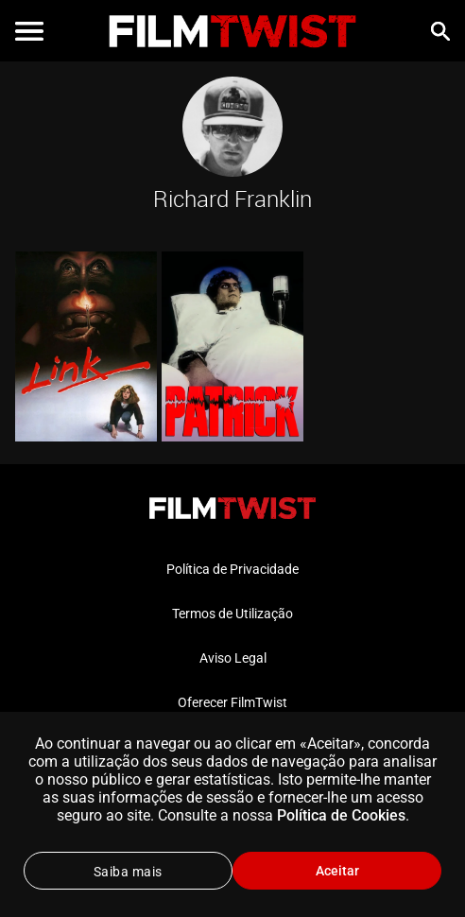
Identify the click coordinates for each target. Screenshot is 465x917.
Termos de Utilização (232, 613)
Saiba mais (128, 871)
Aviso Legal (233, 658)
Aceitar (337, 870)
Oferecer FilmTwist (232, 702)
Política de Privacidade (232, 569)
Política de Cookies (341, 815)
